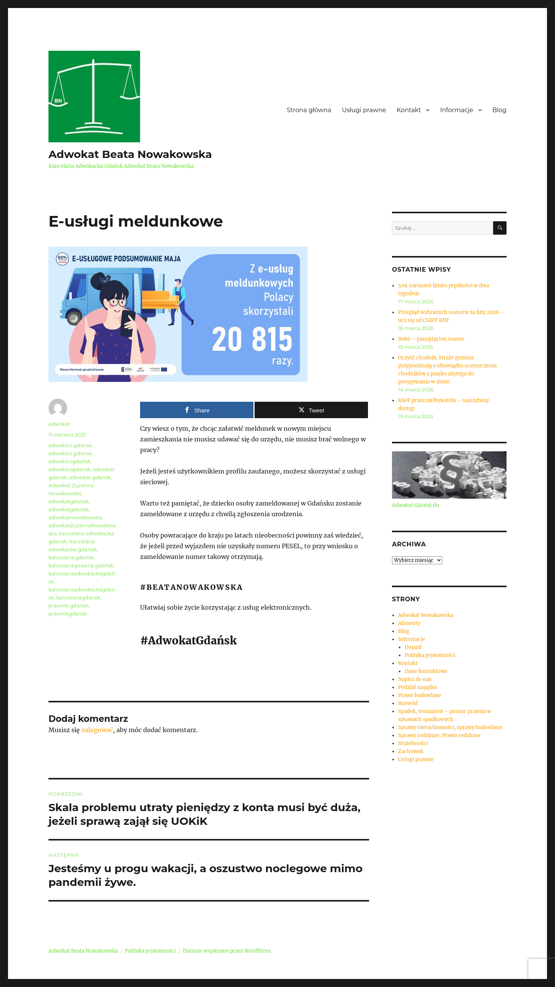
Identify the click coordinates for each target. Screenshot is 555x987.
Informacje (456, 110)
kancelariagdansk (78, 597)
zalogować (97, 730)
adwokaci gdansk (70, 445)
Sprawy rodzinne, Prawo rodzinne (439, 735)
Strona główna (309, 110)
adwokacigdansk (69, 469)
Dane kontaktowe (426, 671)
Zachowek (410, 751)
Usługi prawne (364, 110)
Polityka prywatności (430, 655)
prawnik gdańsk (68, 605)
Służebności (413, 743)
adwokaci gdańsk (70, 453)
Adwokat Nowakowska (425, 615)
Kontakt (409, 110)
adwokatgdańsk (68, 501)
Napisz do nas (415, 679)
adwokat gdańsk (90, 477)
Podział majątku (417, 687)
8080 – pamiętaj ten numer (431, 339)
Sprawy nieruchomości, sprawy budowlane (450, 727)
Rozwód (408, 703)
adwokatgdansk (68, 509)
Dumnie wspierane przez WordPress (227, 951)
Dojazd (413, 647)
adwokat (59, 424)
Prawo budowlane (419, 695)
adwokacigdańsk (69, 461)
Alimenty (409, 623)
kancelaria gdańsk (71, 557)
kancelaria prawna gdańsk (81, 565)
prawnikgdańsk (67, 613)
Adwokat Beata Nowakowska (130, 154)
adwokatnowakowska (75, 517)
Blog (499, 110)
